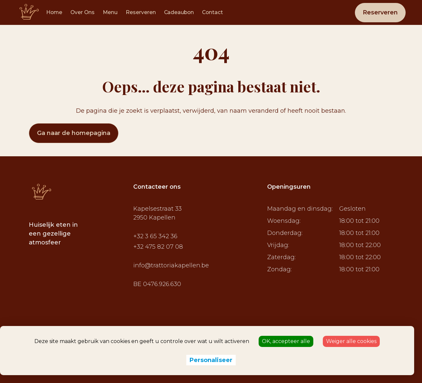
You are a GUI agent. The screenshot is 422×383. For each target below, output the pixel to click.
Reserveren (141, 12)
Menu (110, 12)
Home (54, 12)
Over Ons (82, 12)
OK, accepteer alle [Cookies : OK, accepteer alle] (286, 341)
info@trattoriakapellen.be (171, 265)
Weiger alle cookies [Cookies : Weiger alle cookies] (351, 341)
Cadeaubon (179, 12)
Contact (212, 12)
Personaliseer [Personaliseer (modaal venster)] (211, 360)
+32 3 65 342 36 (155, 236)
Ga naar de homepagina (73, 133)
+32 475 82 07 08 (158, 246)
